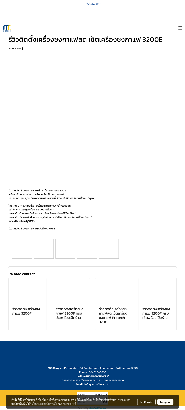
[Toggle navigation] (180, 28)
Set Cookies (146, 401)
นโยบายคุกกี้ (69, 403)
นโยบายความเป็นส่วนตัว (44, 403)
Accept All (165, 401)
